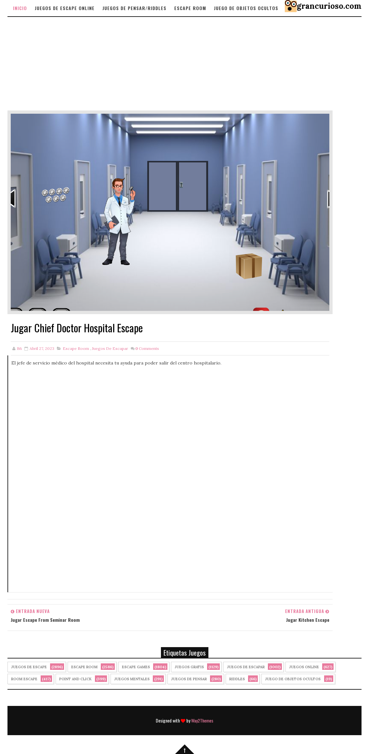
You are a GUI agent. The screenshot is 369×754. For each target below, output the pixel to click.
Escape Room (190, 8)
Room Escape (24, 679)
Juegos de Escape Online (65, 8)
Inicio (20, 8)
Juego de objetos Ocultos (246, 8)
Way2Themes (202, 720)
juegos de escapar (110, 348)
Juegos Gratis (189, 667)
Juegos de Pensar (189, 679)
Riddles (237, 679)
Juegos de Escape (29, 667)
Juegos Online (304, 667)
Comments (147, 348)
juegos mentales (132, 679)
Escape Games (136, 667)
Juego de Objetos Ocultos (293, 679)
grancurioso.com (329, 6)
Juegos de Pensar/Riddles (134, 8)
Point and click (75, 679)
